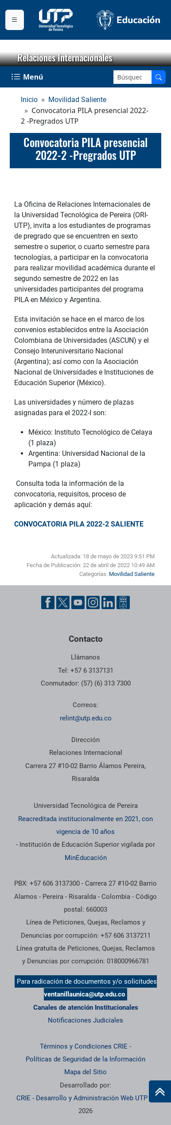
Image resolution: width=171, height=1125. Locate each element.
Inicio (29, 99)
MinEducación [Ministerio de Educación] (86, 858)
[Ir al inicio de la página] (160, 1091)
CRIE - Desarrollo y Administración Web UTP (82, 1098)
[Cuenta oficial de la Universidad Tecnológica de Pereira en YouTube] (78, 602)
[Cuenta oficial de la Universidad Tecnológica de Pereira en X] (63, 602)
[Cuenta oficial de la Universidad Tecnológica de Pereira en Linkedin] (108, 602)
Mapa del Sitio (85, 1072)
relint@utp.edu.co (86, 718)
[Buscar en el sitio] (159, 77)
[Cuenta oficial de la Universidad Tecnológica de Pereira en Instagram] (93, 602)
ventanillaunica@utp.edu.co (84, 994)
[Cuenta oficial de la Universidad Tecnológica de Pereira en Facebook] (47, 602)
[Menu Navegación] (28, 76)
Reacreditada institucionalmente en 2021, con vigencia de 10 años (85, 825)
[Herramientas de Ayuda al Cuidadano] (123, 602)
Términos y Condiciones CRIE (84, 1046)
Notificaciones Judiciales (85, 1020)
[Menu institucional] (14, 20)
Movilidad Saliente (77, 99)
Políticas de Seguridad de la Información (85, 1059)
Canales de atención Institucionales (85, 1007)
